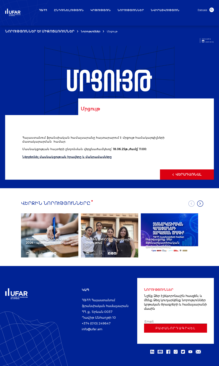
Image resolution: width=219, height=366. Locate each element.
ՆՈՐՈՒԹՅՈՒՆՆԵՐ (131, 10)
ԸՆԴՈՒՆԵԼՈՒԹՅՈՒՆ (69, 10)
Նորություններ (90, 31)
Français (202, 10)
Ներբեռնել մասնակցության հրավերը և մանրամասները (67, 157)
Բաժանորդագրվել (176, 328)
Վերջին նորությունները (56, 203)
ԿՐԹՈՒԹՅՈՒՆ (101, 10)
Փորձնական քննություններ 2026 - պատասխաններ (47, 241)
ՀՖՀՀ (43, 10)
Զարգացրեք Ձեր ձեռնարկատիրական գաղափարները (162, 243)
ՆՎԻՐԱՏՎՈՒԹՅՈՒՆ (165, 10)
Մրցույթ (112, 31)
